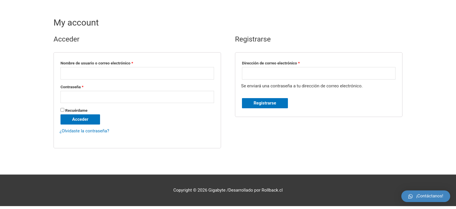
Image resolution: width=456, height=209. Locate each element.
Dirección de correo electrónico (271, 63)
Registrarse (265, 103)
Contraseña (71, 86)
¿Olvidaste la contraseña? (84, 131)
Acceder (80, 119)
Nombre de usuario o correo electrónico (96, 63)
